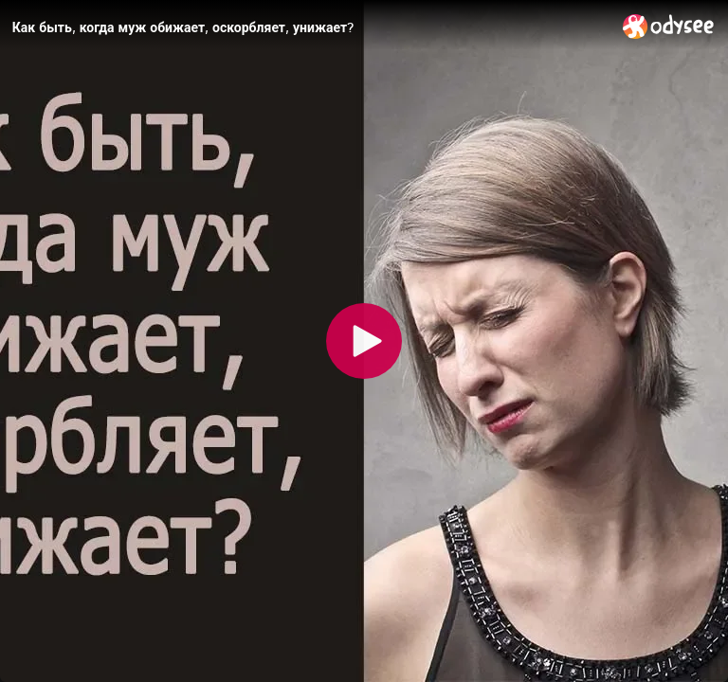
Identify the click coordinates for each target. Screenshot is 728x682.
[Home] (668, 26)
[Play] (364, 341)
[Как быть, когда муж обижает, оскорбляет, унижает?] (310, 27)
